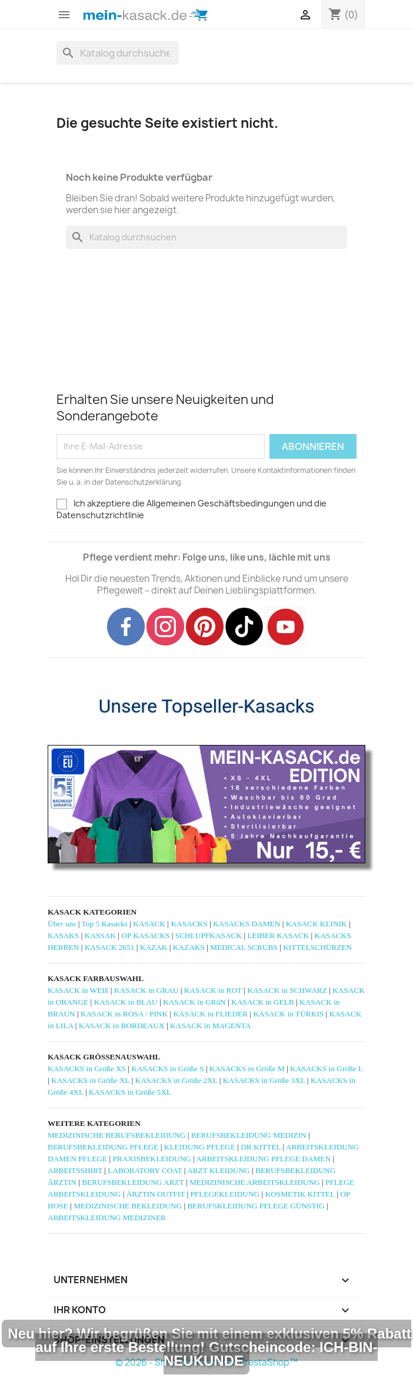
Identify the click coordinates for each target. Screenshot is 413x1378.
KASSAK (100, 935)
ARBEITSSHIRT (75, 1170)
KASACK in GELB (262, 1002)
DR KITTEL (261, 1146)
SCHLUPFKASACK (208, 935)
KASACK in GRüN (194, 1002)
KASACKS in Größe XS (87, 1068)
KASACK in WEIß (78, 990)
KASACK (149, 923)
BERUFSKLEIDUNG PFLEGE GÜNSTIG (255, 1205)
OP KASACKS (145, 935)
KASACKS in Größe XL (90, 1080)
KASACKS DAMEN (246, 923)
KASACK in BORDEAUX (122, 1025)
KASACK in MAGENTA (210, 1025)
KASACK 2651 (110, 947)
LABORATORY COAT (145, 1170)
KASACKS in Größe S (167, 1068)
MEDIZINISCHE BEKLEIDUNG (128, 1205)
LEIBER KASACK (278, 935)
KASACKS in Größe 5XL (130, 1092)
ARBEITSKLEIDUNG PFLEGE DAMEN (263, 1158)
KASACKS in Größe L (326, 1068)
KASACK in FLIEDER (210, 1013)
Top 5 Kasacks (105, 923)
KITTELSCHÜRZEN (317, 947)
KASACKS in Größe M (247, 1068)
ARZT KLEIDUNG (218, 1170)
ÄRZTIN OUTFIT (155, 1194)
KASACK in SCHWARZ (287, 990)
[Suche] (117, 53)
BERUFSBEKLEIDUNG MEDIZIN (249, 1135)
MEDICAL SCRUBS (244, 947)
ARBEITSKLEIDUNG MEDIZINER (107, 1217)
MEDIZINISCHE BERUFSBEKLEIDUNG (116, 1135)
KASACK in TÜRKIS (288, 1013)
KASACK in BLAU (126, 1002)
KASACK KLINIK (316, 923)
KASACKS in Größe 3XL (264, 1080)
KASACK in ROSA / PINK (124, 1013)
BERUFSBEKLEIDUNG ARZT (133, 1182)
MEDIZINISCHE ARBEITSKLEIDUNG (254, 1182)
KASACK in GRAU (146, 990)
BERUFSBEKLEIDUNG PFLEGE (103, 1146)
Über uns (62, 923)
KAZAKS (189, 947)
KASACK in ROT (213, 990)
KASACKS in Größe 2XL (176, 1080)
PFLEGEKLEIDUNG (224, 1194)
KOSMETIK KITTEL (300, 1194)
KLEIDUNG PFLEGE (199, 1146)
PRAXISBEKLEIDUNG (151, 1158)
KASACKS (189, 923)
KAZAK (154, 947)
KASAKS (63, 935)
